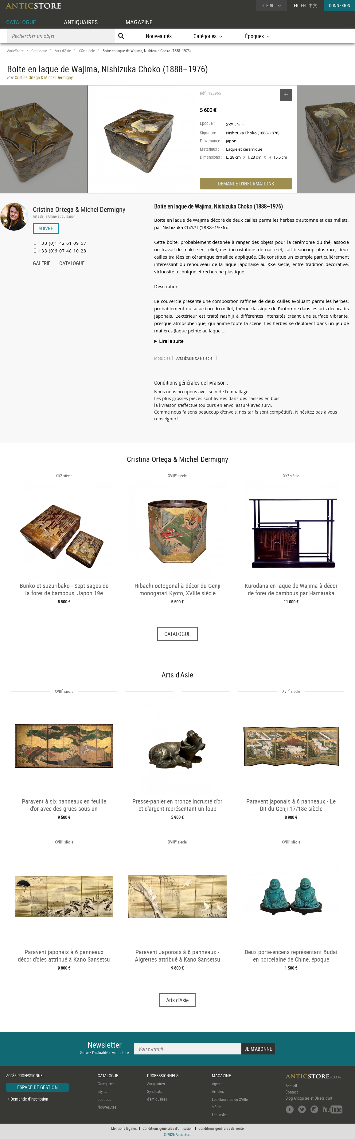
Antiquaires (156, 1083)
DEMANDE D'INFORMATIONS (246, 183)
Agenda (217, 1083)
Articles (218, 1091)
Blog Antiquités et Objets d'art (309, 1098)
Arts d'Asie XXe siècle (194, 358)
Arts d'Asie (63, 51)
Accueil (291, 1086)
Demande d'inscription (29, 1099)
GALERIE (41, 264)
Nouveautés (159, 36)
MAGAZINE (139, 22)
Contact (292, 1092)
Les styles (220, 1114)
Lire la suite (171, 341)
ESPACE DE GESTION (37, 1087)
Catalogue (39, 51)
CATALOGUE (21, 22)
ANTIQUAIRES (81, 22)
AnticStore (15, 51)
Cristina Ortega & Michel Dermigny (79, 209)
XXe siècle (87, 51)
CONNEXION (339, 5)
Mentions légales (124, 1128)
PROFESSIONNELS (162, 1075)
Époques (104, 1099)
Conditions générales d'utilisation (167, 1128)
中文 (313, 5)
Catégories (106, 1083)
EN (303, 5)
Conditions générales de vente (221, 1128)
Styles (102, 1091)
